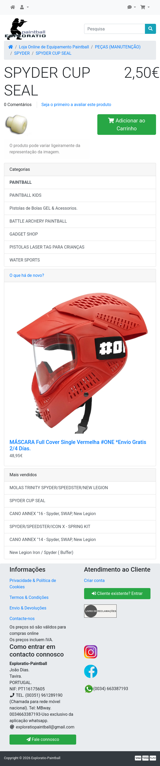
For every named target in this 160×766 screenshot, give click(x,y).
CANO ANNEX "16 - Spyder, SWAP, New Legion (53, 513)
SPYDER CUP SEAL (53, 53)
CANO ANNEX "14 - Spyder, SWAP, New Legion (53, 539)
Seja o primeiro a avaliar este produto (76, 104)
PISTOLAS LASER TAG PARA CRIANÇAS (47, 247)
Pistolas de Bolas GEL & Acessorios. (43, 208)
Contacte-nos (22, 618)
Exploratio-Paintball (45, 758)
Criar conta (94, 580)
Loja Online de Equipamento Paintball (54, 46)
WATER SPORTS (25, 260)
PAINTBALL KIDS (26, 195)
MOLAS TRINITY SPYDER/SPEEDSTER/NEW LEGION (59, 487)
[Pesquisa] (114, 29)
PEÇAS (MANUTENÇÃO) (118, 46)
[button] (24, 7)
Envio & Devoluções (28, 608)
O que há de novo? (27, 275)
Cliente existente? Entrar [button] (117, 593)
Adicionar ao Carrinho (126, 124)
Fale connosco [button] (42, 739)
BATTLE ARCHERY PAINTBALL (38, 221)
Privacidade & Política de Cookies (33, 583)
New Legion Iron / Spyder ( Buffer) (41, 552)
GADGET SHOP (24, 234)
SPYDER (22, 53)
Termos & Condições (29, 597)
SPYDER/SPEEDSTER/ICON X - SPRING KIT (50, 526)
